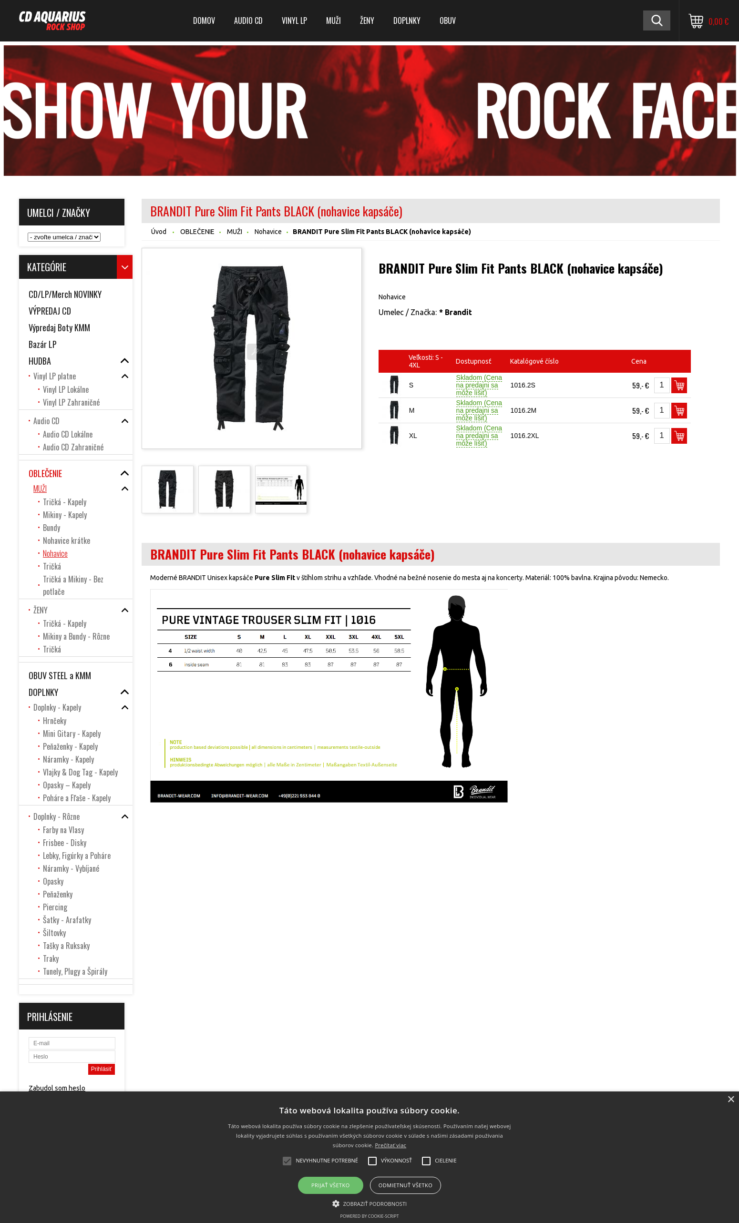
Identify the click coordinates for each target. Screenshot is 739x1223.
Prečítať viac (390, 1145)
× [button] (730, 1099)
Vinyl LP (294, 20)
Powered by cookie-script (369, 1216)
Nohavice (268, 231)
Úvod (158, 231)
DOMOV (204, 20)
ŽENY (367, 20)
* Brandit (455, 312)
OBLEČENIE (197, 231)
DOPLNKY (407, 20)
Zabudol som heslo (57, 1088)
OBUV (448, 20)
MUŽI (333, 20)
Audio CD (248, 20)
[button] (369, 1203)
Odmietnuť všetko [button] (405, 1185)
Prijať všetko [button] (330, 1185)
